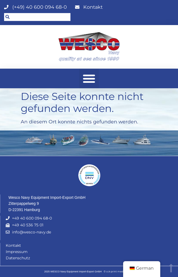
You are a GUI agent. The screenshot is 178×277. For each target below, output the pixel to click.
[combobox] (37, 17)
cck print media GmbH (120, 271)
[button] (89, 78)
